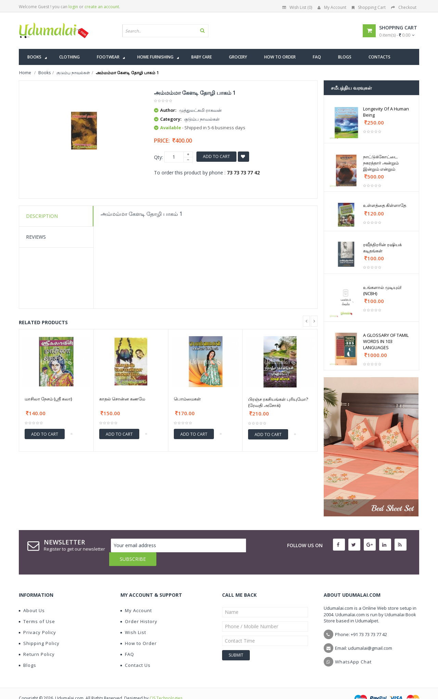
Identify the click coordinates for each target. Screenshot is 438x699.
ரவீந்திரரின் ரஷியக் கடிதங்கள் (382, 247)
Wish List (133, 619)
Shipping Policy (39, 630)
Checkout (403, 7)
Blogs (27, 651)
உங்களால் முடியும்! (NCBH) (382, 290)
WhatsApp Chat (353, 648)
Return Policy (37, 640)
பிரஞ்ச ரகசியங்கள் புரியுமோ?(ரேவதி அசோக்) (278, 402)
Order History (138, 608)
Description (42, 216)
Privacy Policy (37, 619)
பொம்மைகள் (187, 399)
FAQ (127, 640)
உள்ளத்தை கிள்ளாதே (384, 205)
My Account (332, 7)
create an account (102, 7)
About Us (32, 597)
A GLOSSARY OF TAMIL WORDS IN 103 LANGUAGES (386, 341)
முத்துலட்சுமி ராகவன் (200, 110)
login (73, 7)
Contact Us (135, 651)
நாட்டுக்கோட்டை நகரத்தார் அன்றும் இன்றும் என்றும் (381, 163)
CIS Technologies (166, 684)
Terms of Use (37, 608)
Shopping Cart (369, 7)
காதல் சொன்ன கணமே (122, 399)
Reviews (36, 237)
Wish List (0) (297, 7)
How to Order (138, 630)
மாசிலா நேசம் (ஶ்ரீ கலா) (48, 399)
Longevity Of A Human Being (386, 112)
